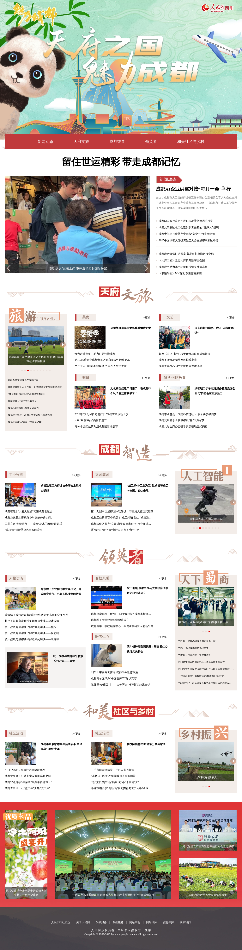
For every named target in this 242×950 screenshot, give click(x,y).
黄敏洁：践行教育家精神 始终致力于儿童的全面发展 (36, 614)
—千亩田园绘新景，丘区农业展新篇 (112, 770)
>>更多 (146, 317)
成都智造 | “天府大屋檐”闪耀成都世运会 (28, 511)
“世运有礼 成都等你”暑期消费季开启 (26, 394)
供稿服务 (101, 922)
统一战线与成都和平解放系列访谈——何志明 (32, 633)
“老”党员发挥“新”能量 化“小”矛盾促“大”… (116, 782)
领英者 (151, 141)
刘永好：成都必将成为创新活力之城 (196, 641)
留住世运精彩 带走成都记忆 (121, 161)
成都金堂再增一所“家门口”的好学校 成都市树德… (121, 614)
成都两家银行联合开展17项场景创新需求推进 (186, 220)
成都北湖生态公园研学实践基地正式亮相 (183, 426)
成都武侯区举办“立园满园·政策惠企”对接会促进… (121, 523)
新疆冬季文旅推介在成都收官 (23, 380)
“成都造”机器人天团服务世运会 (199, 519)
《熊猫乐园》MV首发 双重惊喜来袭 (180, 273)
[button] (9, 268)
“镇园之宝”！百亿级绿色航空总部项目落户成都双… (205, 683)
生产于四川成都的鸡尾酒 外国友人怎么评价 (101, 366)
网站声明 (134, 922)
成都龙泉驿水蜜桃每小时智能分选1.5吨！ (29, 517)
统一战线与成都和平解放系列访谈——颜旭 (30, 627)
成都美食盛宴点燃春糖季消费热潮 (130, 328)
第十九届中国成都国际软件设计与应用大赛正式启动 (122, 511)
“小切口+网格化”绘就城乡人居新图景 (113, 776)
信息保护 (168, 922)
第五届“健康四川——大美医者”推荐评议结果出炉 (120, 684)
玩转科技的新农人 (206, 777)
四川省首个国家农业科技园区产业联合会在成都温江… (206, 669)
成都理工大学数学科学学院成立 (110, 620)
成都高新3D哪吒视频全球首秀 (23, 408)
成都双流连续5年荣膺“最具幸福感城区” (28, 782)
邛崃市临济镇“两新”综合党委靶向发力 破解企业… (121, 788)
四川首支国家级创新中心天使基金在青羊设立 (201, 662)
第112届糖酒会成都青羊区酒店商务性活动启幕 (102, 359)
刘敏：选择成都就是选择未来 (193, 648)
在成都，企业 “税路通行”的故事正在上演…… (206, 622)
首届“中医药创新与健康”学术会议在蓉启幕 (77, 268)
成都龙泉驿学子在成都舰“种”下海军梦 (181, 420)
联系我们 (185, 922)
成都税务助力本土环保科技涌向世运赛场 (183, 267)
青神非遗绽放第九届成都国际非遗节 (96, 426)
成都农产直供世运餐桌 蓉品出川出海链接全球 (186, 253)
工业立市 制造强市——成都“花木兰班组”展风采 (33, 523)
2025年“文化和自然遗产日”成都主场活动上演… (103, 414)
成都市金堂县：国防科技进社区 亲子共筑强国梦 (187, 414)
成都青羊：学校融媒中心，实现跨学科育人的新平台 (122, 626)
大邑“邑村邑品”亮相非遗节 (91, 420)
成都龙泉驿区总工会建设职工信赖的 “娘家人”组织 (189, 227)
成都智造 (117, 141)
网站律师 (151, 922)
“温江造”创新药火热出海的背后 (23, 529)
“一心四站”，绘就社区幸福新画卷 (25, 770)
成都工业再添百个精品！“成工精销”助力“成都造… (121, 517)
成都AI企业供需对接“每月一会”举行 (193, 189)
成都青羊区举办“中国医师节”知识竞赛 (114, 678)
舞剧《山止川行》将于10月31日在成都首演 (184, 353)
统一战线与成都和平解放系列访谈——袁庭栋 (32, 639)
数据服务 (118, 922)
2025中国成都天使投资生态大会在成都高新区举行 (188, 240)
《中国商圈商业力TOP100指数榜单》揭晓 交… (202, 676)
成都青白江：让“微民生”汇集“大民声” (27, 788)
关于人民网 (83, 922)
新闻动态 (45, 141)
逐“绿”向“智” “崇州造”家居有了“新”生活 (115, 529)
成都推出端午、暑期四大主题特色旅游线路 (30, 415)
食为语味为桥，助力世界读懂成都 (95, 353)
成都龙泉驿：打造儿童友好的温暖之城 (28, 776)
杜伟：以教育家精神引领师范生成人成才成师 (32, 621)
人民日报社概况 (60, 922)
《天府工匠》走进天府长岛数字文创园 (182, 260)
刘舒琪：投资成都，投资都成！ (194, 655)
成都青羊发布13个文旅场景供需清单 (180, 366)
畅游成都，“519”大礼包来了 (22, 401)
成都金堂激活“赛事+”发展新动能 (24, 422)
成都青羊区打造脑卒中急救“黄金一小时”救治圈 (187, 233)
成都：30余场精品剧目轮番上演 (178, 359)
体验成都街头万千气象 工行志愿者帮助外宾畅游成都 (35, 387)
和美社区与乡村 (190, 141)
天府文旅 (81, 141)
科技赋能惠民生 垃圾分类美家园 (146, 744)
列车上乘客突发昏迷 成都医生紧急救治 (114, 672)
